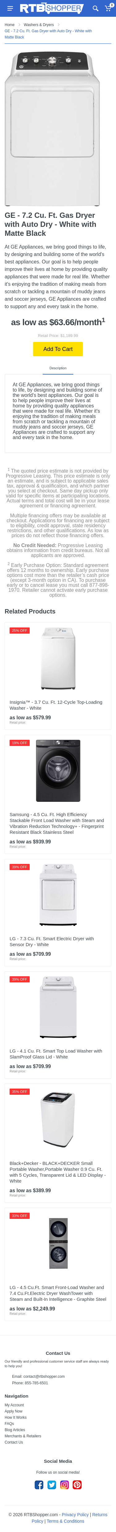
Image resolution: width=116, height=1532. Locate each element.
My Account (14, 1405)
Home (10, 25)
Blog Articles (15, 1430)
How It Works (16, 1417)
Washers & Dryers (39, 25)
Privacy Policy (75, 1514)
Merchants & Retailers (23, 1436)
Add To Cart (58, 349)
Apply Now (13, 1411)
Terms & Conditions (65, 1521)
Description (58, 368)
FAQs (9, 1424)
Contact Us (14, 1442)
